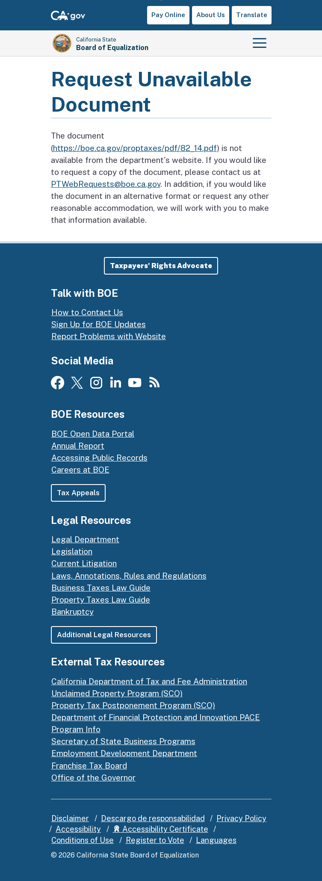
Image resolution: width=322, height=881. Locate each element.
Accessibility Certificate (160, 829)
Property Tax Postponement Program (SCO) (133, 705)
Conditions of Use (82, 840)
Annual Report (77, 445)
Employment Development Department (124, 753)
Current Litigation (84, 563)
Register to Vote (155, 840)
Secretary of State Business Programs (123, 741)
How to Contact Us (87, 312)
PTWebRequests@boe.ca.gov (105, 184)
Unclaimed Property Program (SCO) (117, 693)
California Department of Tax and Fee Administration (149, 681)
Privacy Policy (241, 818)
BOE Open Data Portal (92, 433)
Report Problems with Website (108, 336)
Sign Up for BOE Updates (98, 324)
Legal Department (85, 539)
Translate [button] (251, 14)
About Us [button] (210, 14)
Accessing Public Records (99, 457)
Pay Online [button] (168, 14)
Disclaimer (70, 818)
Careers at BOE (80, 469)
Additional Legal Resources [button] (104, 634)
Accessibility (78, 829)
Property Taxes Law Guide (100, 599)
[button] (161, 266)
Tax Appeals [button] (78, 493)
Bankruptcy (72, 611)
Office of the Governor (93, 777)
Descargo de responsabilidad (153, 818)
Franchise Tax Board (89, 765)
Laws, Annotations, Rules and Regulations (129, 575)
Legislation (71, 551)
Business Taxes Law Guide (101, 587)
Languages (216, 840)
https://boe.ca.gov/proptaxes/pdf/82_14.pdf (135, 148)
